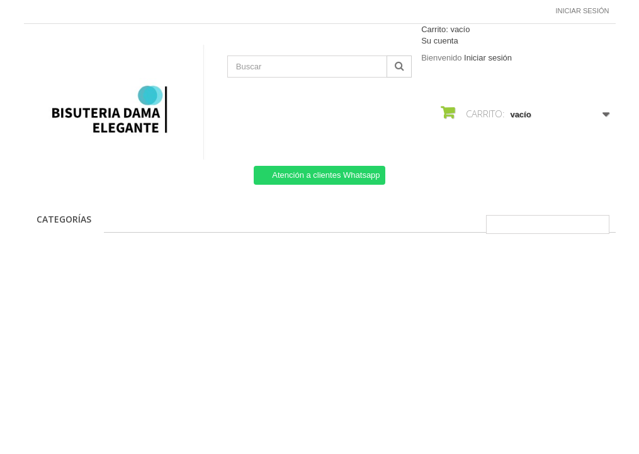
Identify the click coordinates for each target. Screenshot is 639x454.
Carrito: (445, 29)
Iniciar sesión (582, 11)
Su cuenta (439, 40)
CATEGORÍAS (64, 219)
